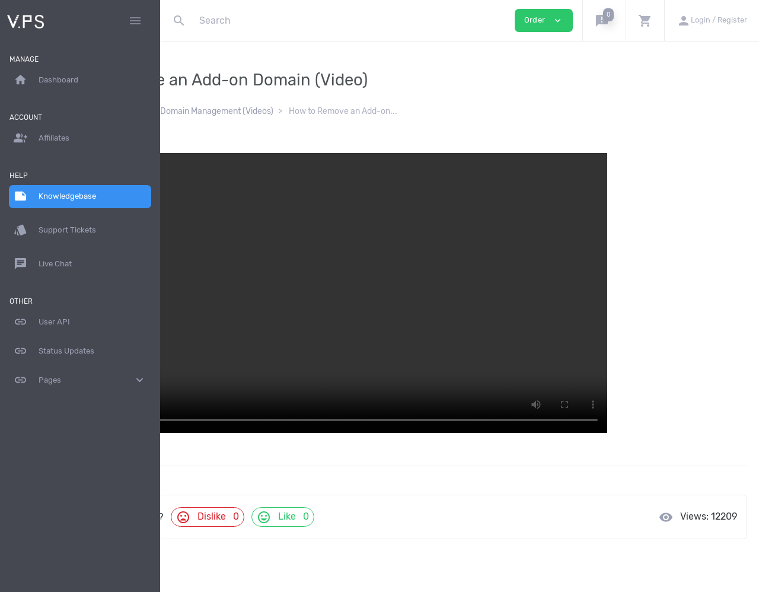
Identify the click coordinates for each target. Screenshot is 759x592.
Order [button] (543, 20)
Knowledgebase (211, 111)
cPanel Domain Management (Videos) (327, 111)
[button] (604, 20)
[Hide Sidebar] (135, 21)
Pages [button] (80, 380)
